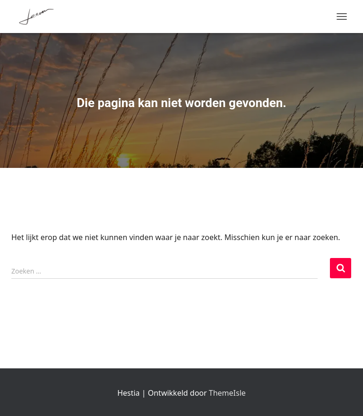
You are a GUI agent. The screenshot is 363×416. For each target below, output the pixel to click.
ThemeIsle (227, 393)
